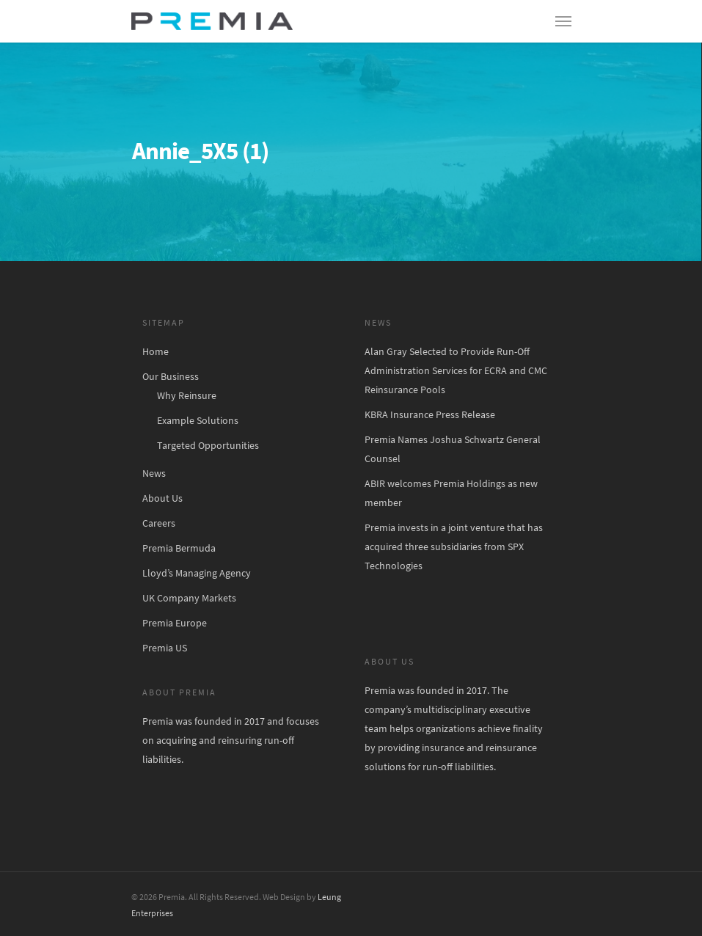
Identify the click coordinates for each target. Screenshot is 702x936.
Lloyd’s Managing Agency (196, 572)
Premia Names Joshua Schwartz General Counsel (453, 449)
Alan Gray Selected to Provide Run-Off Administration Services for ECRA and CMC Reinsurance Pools (456, 370)
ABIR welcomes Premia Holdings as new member (451, 493)
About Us (162, 498)
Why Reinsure (186, 395)
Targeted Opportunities (208, 445)
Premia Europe (174, 622)
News (154, 473)
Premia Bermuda (179, 548)
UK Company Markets (189, 597)
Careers (158, 523)
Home (155, 351)
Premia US (164, 647)
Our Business (170, 376)
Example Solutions (197, 420)
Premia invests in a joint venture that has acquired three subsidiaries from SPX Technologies (454, 546)
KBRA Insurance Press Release (430, 414)
